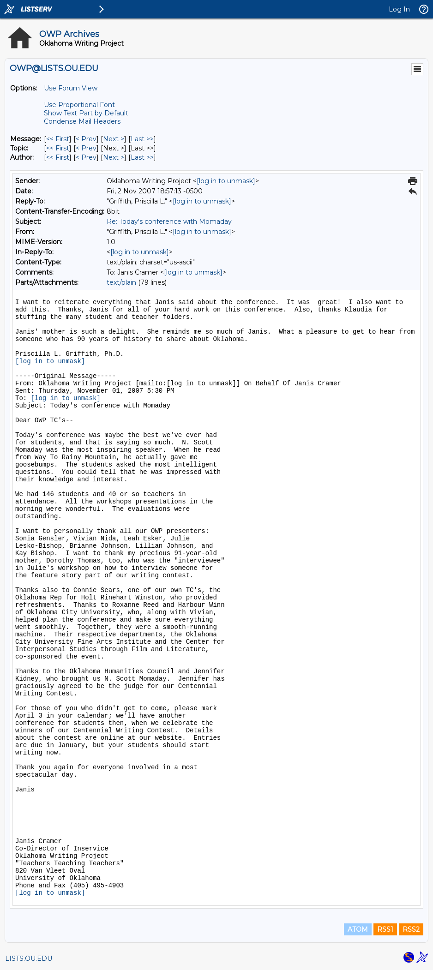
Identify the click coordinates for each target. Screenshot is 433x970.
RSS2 (411, 929)
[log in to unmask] (226, 181)
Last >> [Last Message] (142, 139)
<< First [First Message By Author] (57, 157)
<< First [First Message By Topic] (57, 148)
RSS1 (385, 929)
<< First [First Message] (57, 139)
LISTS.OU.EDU (28, 958)
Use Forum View (70, 88)
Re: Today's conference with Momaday (169, 221)
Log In (399, 9)
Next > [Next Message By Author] (113, 157)
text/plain (121, 282)
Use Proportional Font (79, 105)
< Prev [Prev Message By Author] (86, 157)
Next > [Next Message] (113, 139)
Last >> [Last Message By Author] (142, 157)
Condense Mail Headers (82, 121)
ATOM (358, 929)
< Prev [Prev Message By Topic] (86, 148)
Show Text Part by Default (86, 113)
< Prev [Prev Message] (86, 139)
